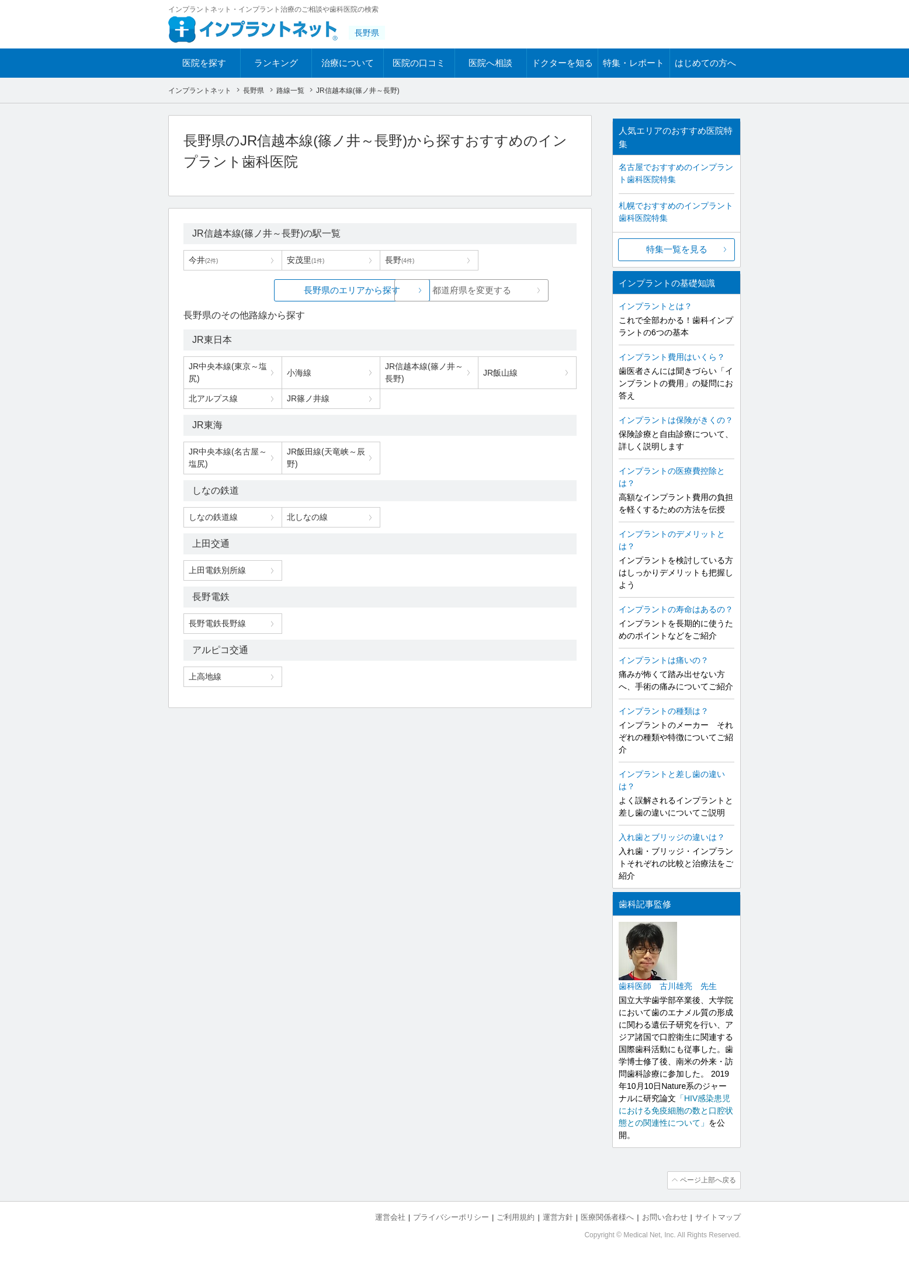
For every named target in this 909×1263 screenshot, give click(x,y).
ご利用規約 (516, 1216)
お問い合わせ (665, 1216)
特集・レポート (633, 63)
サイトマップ (718, 1216)
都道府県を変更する (467, 290)
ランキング (276, 63)
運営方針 (558, 1216)
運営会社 (390, 1216)
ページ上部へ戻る (707, 1180)
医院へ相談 (490, 63)
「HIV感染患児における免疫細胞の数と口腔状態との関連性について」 (676, 1110)
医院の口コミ (419, 63)
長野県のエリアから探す (292, 290)
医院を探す (204, 63)
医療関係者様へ (607, 1216)
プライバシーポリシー (451, 1216)
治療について (347, 63)
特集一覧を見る (676, 249)
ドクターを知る (562, 63)
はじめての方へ (705, 63)
